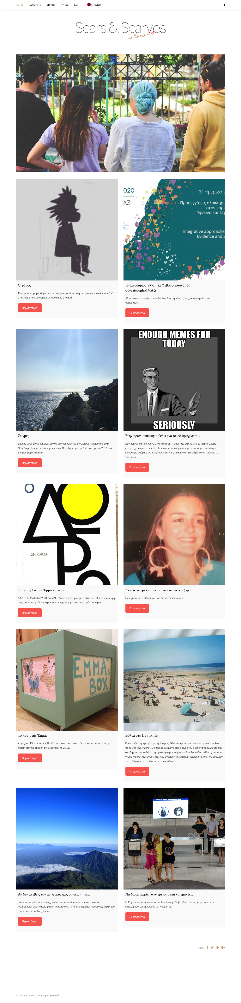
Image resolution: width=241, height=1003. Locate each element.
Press (65, 5)
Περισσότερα (30, 308)
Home (19, 5)
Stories (51, 5)
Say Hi (77, 5)
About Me (35, 5)
